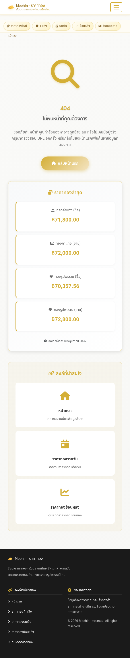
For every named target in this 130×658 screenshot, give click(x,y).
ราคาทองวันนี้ (17, 25)
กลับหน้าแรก (65, 163)
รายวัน (61, 25)
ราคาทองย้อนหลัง (21, 632)
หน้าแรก (15, 601)
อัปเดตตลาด (108, 25)
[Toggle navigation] (116, 7)
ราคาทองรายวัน (19, 621)
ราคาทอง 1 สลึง (20, 611)
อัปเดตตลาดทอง (20, 642)
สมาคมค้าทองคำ (100, 600)
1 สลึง (41, 25)
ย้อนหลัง (83, 25)
